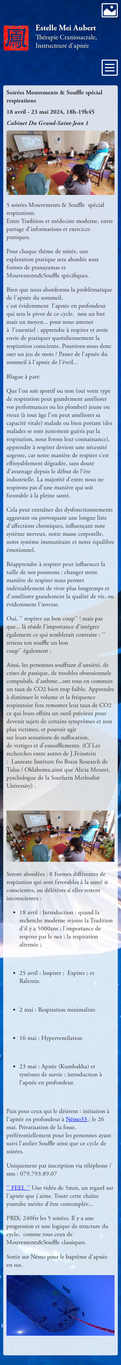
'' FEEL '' (18, 1188)
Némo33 (77, 1119)
